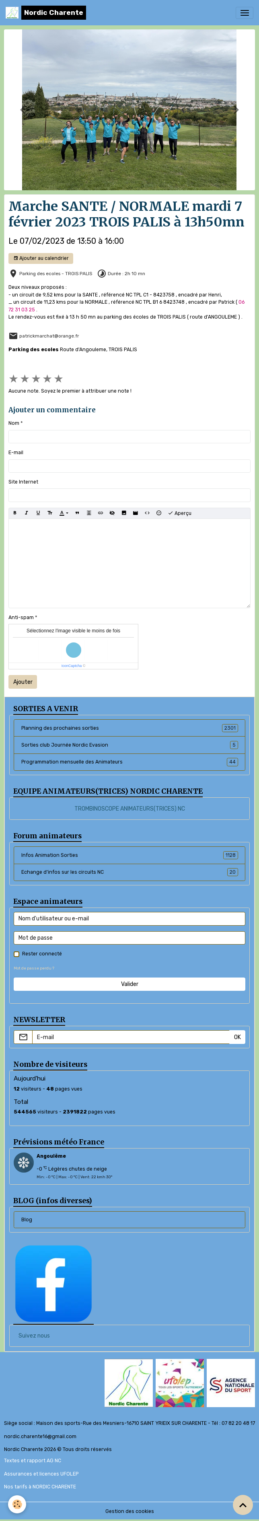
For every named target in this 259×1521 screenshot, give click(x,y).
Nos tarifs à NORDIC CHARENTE (40, 1487)
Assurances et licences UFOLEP (41, 1474)
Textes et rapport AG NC (32, 1460)
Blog (26, 1220)
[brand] (46, 13)
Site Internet (23, 482)
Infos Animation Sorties (129, 855)
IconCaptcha (72, 666)
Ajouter (23, 682)
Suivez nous (34, 1335)
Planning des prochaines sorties (129, 728)
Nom (13, 423)
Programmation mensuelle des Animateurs (129, 762)
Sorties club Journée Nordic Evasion (129, 745)
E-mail (15, 452)
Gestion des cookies (129, 1511)
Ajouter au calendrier (41, 258)
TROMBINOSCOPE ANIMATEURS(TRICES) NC (129, 808)
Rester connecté (42, 954)
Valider (129, 984)
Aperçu (179, 513)
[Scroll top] (243, 1505)
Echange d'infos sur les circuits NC (129, 872)
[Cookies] (17, 1504)
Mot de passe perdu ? (34, 968)
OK (237, 1037)
